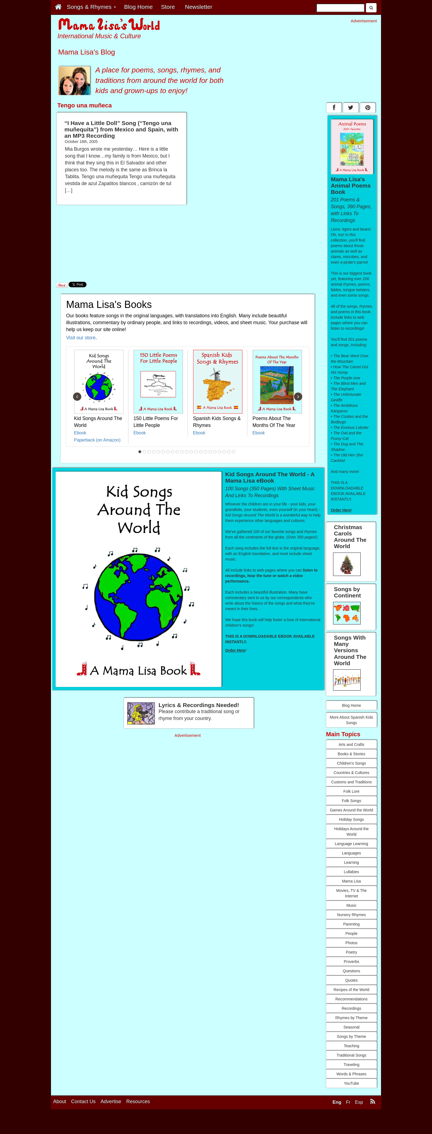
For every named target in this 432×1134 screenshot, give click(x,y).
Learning (351, 862)
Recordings (351, 1008)
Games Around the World (351, 810)
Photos (351, 943)
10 (182, 451)
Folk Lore (351, 791)
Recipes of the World (351, 989)
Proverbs (351, 961)
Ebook (80, 433)
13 (196, 451)
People (351, 933)
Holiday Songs (351, 819)
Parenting (351, 924)
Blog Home (351, 705)
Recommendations (351, 999)
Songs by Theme (351, 1036)
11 (186, 451)
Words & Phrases (351, 1074)
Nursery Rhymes (351, 915)
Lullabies (351, 872)
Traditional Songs (351, 1055)
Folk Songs (351, 801)
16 (210, 451)
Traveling (351, 1064)
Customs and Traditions (351, 782)
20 (229, 451)
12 (191, 451)
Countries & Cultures (351, 772)
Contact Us (83, 1118)
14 (200, 451)
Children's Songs (351, 763)
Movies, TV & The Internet (351, 893)
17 (215, 451)
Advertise (111, 1118)
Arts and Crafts (351, 744)
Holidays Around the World (351, 832)
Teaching (351, 1046)
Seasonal (351, 1027)
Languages (351, 853)
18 (219, 451)
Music (351, 905)
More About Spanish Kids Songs (351, 720)
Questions (351, 971)
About (59, 1118)
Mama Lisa (351, 881)
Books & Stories (351, 754)
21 (233, 451)
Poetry (351, 952)
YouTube (351, 1083)
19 (224, 451)
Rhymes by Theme (351, 1018)
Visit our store (81, 337)
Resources (138, 1118)
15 (205, 451)
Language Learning (351, 843)
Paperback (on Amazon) (97, 440)
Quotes (351, 980)
